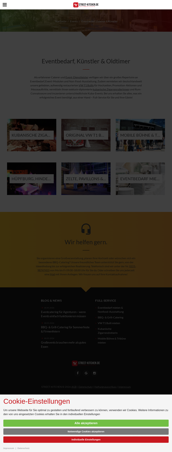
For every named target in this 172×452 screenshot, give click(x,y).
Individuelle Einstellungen (86, 439)
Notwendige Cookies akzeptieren (86, 431)
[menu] (5, 5)
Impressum (8, 448)
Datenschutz (23, 448)
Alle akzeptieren (85, 423)
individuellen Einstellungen (84, 414)
